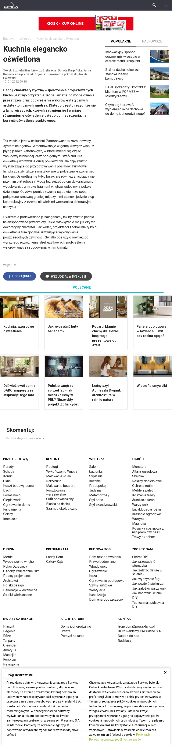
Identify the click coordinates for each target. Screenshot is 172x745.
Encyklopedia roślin (146, 509)
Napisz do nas (128, 636)
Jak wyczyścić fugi (146, 579)
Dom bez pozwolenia (105, 557)
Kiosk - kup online (86, 23)
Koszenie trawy (143, 495)
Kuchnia (95, 481)
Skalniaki (138, 476)
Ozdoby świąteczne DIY (21, 571)
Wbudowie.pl (98, 566)
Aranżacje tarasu (144, 500)
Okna (7, 481)
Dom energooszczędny (106, 599)
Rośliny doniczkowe (147, 481)
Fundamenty (12, 509)
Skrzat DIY (140, 557)
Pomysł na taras (73, 636)
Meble (8, 557)
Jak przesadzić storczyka (143, 563)
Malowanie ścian (58, 476)
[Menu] (166, 5)
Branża (66, 631)
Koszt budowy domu (18, 486)
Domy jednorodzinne (76, 626)
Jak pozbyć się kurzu (148, 584)
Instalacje (10, 519)
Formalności (12, 495)
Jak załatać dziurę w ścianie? (147, 572)
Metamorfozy (99, 495)
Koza (93, 576)
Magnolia (139, 524)
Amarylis (9, 650)
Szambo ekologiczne (62, 509)
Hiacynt (8, 626)
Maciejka (9, 655)
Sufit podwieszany (60, 499)
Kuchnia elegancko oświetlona (58, 39)
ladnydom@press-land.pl (136, 626)
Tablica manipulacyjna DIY (148, 604)
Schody (8, 472)
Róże (7, 636)
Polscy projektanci (17, 576)
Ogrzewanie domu (16, 505)
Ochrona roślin (142, 486)
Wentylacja (97, 590)
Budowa (8, 39)
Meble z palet (142, 490)
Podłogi (52, 467)
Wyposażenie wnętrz (18, 562)
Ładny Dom (54, 557)
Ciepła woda (12, 500)
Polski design (13, 585)
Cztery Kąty (55, 562)
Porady (8, 467)
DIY (134, 598)
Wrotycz (138, 519)
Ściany (8, 514)
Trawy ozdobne (143, 537)
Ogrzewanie (98, 571)
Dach (7, 490)
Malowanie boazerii (60, 486)
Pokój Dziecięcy (15, 566)
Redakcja (124, 641)
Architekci (10, 581)
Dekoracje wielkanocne (20, 590)
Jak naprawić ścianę (147, 593)
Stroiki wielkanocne (17, 595)
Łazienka (96, 472)
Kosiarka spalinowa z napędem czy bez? (148, 530)
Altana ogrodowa (144, 472)
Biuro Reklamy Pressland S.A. (139, 631)
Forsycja (9, 659)
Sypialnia (96, 476)
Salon (93, 467)
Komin (7, 476)
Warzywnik (140, 505)
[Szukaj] (154, 5)
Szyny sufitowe (100, 585)
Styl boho (96, 500)
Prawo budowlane (102, 562)
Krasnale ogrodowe (146, 514)
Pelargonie (11, 664)
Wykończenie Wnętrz (62, 472)
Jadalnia (95, 490)
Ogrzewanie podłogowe (107, 581)
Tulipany (9, 641)
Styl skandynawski (103, 505)
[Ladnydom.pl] (11, 5)
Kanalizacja (97, 595)
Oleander (10, 645)
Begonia (9, 631)
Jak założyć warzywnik (149, 588)
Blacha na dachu (58, 504)
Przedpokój (97, 486)
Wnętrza (25, 39)
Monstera (139, 467)
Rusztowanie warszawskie (56, 492)
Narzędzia (53, 481)
